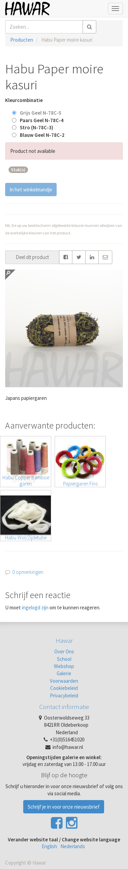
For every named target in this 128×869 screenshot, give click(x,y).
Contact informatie (64, 707)
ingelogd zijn (35, 607)
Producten (21, 40)
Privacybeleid (64, 695)
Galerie (64, 673)
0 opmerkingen (27, 572)
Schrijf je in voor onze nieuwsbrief (64, 806)
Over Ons (64, 651)
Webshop (64, 666)
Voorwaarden (64, 681)
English (49, 846)
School (64, 659)
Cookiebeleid (64, 688)
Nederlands (72, 846)
